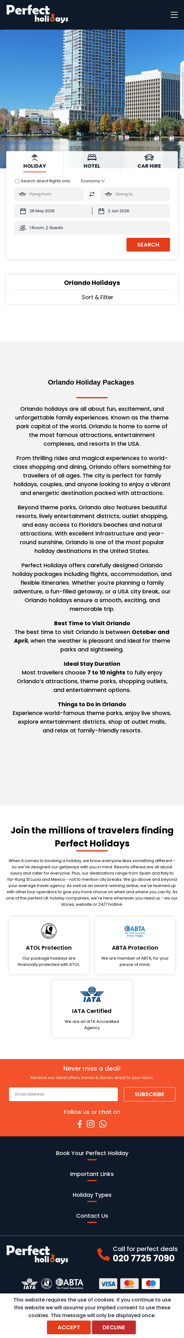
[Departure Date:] (53, 211)
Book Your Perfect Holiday (92, 1154)
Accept (69, 1327)
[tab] (34, 162)
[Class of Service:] (93, 181)
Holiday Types (92, 1196)
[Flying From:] (49, 194)
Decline (114, 1327)
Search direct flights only (45, 181)
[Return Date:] (131, 211)
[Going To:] (135, 194)
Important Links (92, 1175)
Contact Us (92, 1217)
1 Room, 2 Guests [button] (46, 228)
